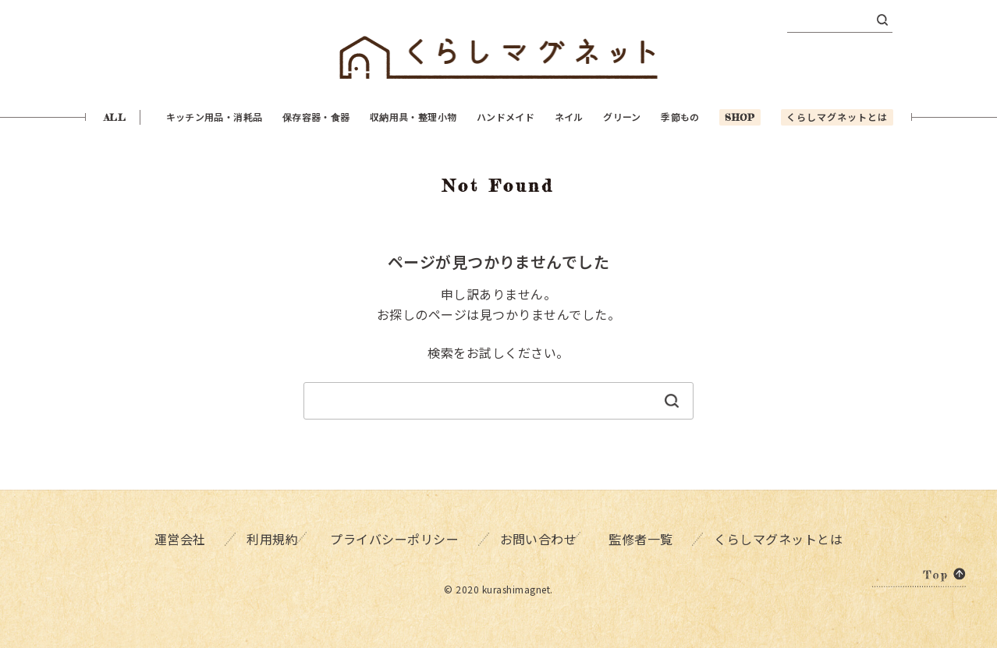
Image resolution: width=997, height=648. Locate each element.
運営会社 (176, 538)
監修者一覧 (647, 538)
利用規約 (267, 538)
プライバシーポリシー (395, 538)
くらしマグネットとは (782, 538)
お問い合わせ (537, 538)
